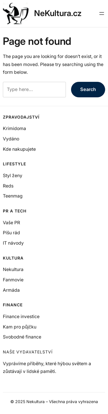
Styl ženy (12, 175)
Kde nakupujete (19, 149)
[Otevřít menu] (101, 13)
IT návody (13, 243)
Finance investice (21, 316)
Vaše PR (11, 222)
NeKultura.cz (58, 13)
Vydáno (11, 139)
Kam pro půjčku (19, 327)
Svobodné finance (22, 337)
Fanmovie (13, 280)
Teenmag (13, 196)
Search (88, 89)
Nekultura (13, 269)
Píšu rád (11, 232)
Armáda (11, 290)
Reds (8, 186)
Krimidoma (14, 128)
